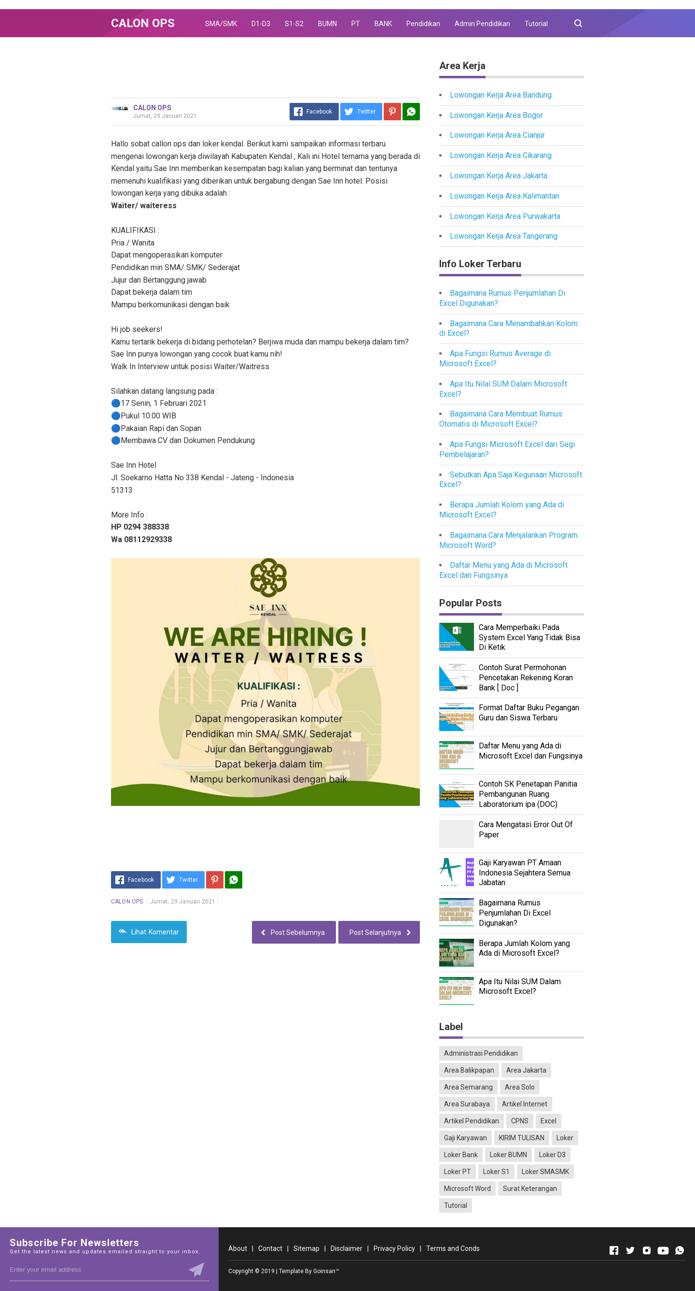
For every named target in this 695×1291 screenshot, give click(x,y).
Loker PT (457, 1172)
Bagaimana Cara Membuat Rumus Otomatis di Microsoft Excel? (500, 419)
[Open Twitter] (630, 1250)
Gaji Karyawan (465, 1138)
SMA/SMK (221, 24)
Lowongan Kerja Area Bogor (496, 115)
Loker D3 (552, 1155)
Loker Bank (461, 1155)
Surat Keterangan (530, 1188)
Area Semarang (468, 1087)
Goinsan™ (326, 1271)
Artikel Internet (524, 1104)
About (237, 1248)
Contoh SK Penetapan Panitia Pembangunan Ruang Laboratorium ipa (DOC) (528, 794)
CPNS (519, 1121)
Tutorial (536, 24)
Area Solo (520, 1087)
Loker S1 (496, 1172)
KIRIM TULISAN (521, 1138)
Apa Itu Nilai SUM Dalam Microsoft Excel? (520, 986)
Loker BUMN (508, 1155)
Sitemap (306, 1248)
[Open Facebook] (614, 1250)
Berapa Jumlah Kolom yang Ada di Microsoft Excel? (524, 948)
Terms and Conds (453, 1248)
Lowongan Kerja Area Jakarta (498, 175)
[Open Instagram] (647, 1250)
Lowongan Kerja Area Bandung (501, 95)
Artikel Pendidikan (471, 1121)
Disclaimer (346, 1248)
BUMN (327, 24)
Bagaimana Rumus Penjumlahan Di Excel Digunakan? (515, 913)
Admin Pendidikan (482, 24)
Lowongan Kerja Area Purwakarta (505, 216)
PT (355, 24)
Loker (564, 1138)
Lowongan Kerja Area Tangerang (503, 236)
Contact (270, 1248)
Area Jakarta (526, 1070)
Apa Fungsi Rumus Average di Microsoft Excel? (495, 358)
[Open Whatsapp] (679, 1250)
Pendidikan (423, 24)
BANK (383, 24)
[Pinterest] (392, 111)
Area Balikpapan (469, 1070)
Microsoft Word (467, 1188)
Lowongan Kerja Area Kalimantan (504, 196)
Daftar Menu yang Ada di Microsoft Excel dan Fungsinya (503, 570)
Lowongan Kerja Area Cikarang (501, 155)
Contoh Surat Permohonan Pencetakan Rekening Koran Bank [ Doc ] (526, 677)
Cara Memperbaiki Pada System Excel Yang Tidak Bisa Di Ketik (529, 637)
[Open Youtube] (663, 1250)
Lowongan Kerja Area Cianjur (497, 135)
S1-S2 (294, 24)
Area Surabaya (467, 1104)
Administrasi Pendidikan (481, 1053)
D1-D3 (260, 24)
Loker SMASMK (545, 1172)
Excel (548, 1121)
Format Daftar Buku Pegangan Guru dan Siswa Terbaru (529, 712)
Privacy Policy (394, 1248)
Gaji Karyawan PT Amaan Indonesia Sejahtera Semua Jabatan (524, 873)
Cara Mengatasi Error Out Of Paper (526, 829)
